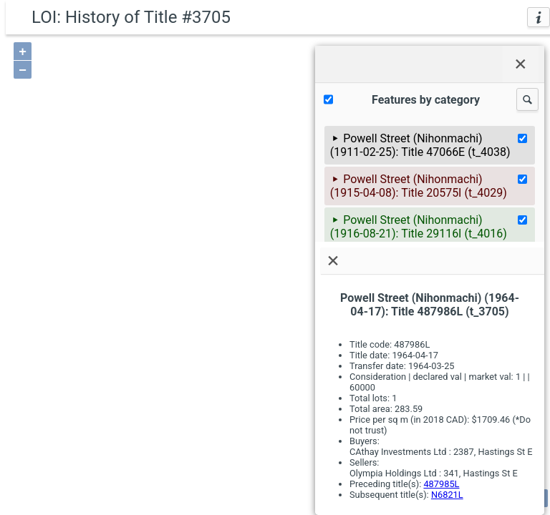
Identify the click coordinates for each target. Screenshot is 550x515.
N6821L (447, 494)
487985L (441, 484)
